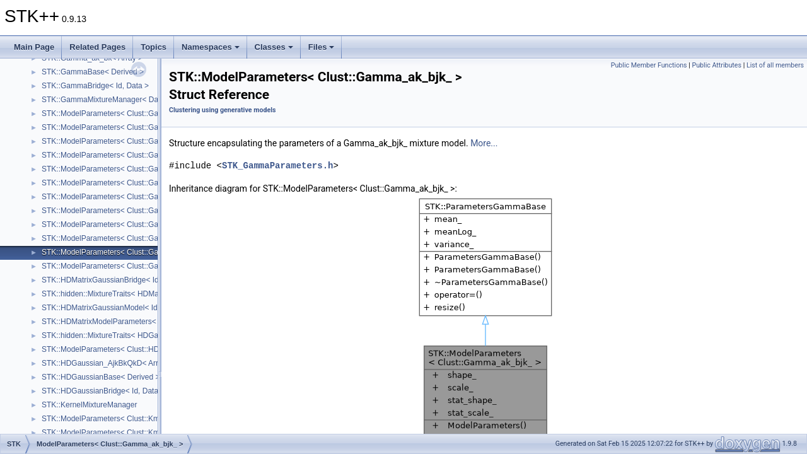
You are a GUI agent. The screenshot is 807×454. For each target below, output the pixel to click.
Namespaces (211, 47)
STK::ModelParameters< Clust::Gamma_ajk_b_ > (125, 169)
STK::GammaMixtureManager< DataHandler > (119, 99)
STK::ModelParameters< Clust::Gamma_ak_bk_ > (126, 266)
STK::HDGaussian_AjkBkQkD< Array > (107, 363)
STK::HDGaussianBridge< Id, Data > (103, 391)
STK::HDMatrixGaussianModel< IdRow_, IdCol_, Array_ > (138, 307)
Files (321, 47)
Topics (153, 47)
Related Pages (97, 47)
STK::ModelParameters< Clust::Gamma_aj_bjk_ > (126, 141)
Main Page (34, 47)
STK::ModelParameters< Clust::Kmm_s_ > (113, 418)
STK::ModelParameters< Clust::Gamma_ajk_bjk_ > (128, 196)
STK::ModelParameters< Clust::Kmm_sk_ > (115, 432)
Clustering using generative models (222, 110)
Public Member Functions (649, 65)
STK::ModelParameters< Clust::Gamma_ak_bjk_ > (127, 252)
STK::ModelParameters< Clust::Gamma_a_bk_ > (124, 127)
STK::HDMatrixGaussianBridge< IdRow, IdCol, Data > (132, 280)
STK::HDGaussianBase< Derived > (101, 377)
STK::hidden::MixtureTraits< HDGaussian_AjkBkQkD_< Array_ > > (153, 335)
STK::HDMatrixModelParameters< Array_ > (114, 321)
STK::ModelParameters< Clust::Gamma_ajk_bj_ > (126, 182)
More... (483, 143)
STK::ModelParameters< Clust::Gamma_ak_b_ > (124, 224)
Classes (274, 47)
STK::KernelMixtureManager (89, 404)
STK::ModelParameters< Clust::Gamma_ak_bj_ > (125, 238)
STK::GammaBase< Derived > (93, 71)
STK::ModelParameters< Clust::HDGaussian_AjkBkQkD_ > (141, 349)
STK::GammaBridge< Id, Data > (95, 85)
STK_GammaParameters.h (277, 166)
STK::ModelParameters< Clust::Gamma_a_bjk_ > (125, 113)
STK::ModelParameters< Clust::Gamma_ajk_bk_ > (127, 210)
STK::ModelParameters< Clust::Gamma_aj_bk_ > (125, 155)
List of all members (775, 65)
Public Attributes (716, 65)
